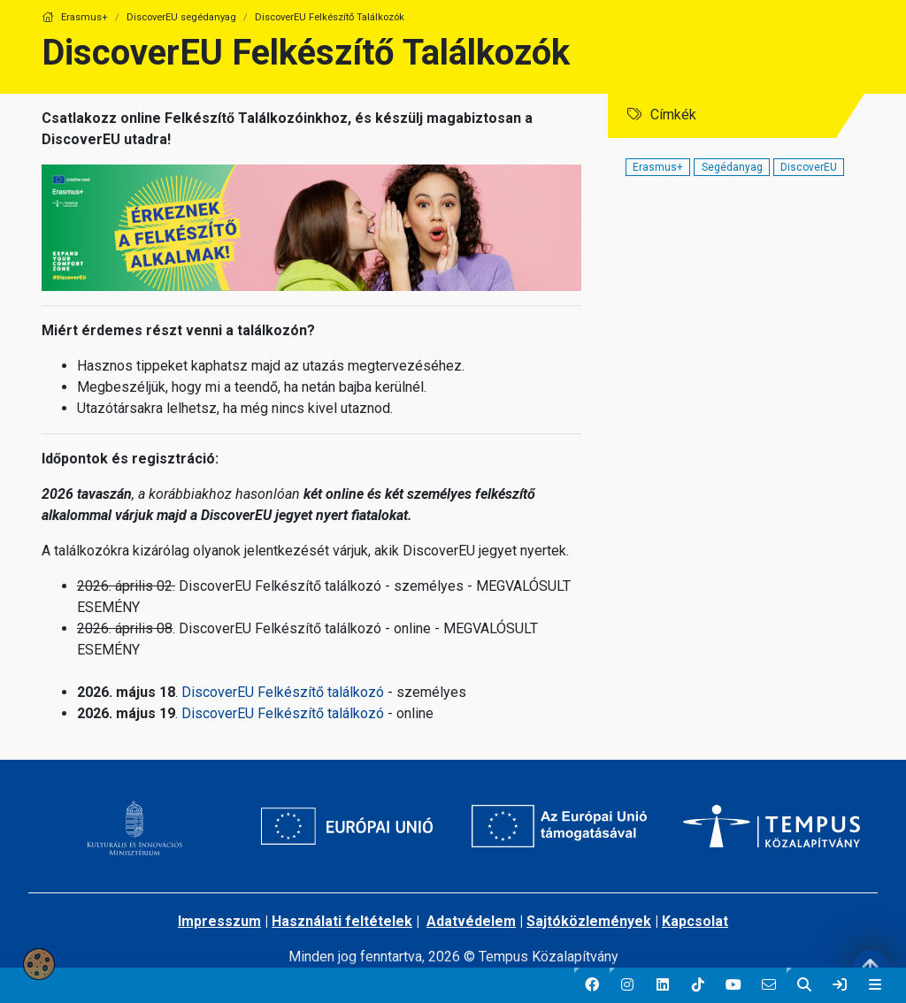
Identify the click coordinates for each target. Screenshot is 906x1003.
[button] (592, 985)
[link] (839, 985)
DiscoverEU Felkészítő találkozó (282, 692)
